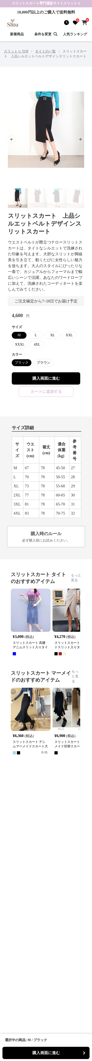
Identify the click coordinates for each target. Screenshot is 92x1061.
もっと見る (76, 577)
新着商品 (17, 34)
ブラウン (43, 362)
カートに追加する (46, 391)
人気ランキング (75, 34)
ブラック (21, 362)
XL (52, 335)
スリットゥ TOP (16, 51)
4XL (37, 344)
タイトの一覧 (45, 51)
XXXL (20, 344)
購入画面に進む (46, 378)
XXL (69, 335)
